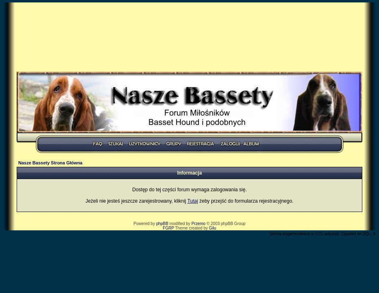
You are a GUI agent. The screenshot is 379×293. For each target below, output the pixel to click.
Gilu (212, 228)
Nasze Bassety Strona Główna (50, 162)
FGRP (168, 228)
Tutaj (192, 201)
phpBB (162, 223)
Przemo (198, 223)
